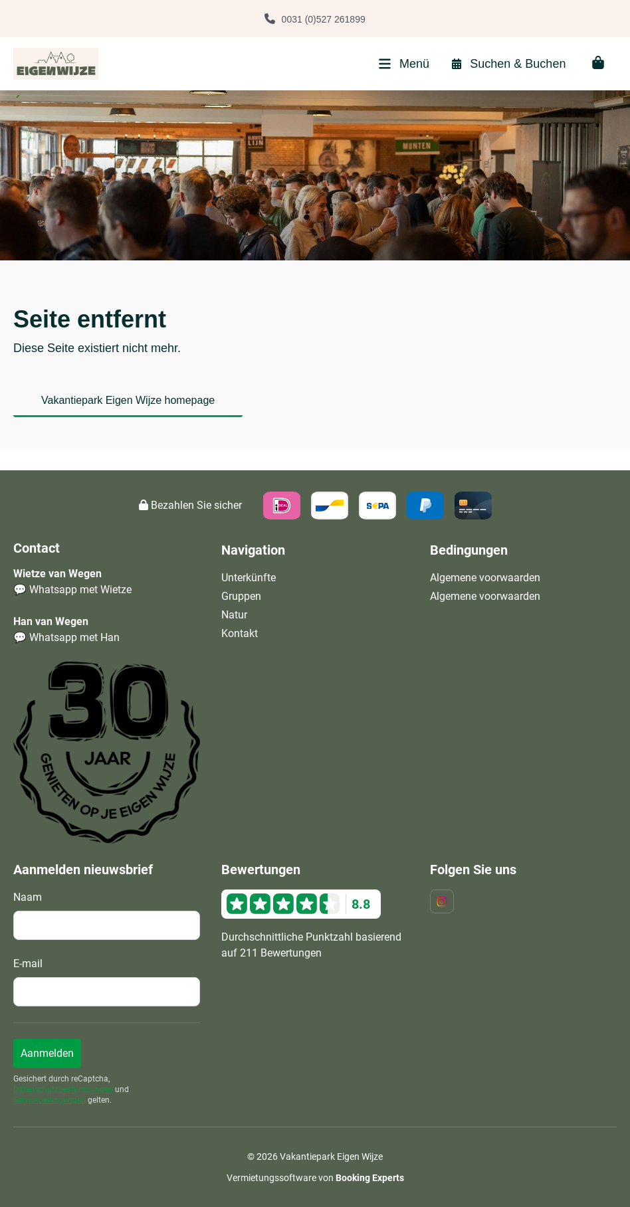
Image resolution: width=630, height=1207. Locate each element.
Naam (27, 897)
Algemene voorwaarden (485, 577)
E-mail (28, 963)
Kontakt (239, 633)
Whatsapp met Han (74, 637)
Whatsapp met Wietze (80, 589)
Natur (234, 614)
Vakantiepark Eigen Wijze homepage (128, 400)
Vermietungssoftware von (315, 1177)
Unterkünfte (248, 577)
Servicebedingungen (49, 1100)
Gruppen (241, 596)
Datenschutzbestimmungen (63, 1089)
